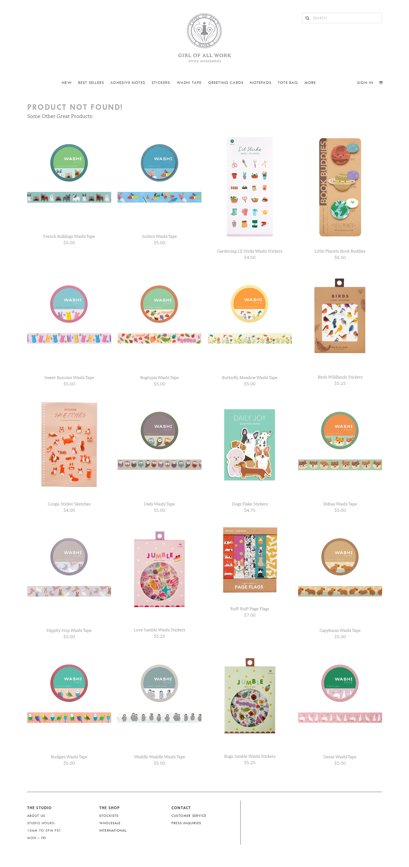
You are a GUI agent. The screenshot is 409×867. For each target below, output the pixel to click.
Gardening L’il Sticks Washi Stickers (249, 251)
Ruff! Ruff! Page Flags (249, 608)
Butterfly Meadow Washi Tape (250, 377)
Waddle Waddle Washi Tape (159, 756)
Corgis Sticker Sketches (69, 503)
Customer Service (188, 816)
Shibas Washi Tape (340, 503)
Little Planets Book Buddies (339, 251)
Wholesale (110, 823)
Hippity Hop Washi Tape (69, 630)
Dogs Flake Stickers (250, 503)
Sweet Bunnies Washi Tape (69, 377)
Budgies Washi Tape (69, 756)
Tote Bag (288, 82)
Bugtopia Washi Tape (159, 377)
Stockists (109, 816)
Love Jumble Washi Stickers (159, 629)
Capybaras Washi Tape (340, 630)
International (113, 830)
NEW (67, 82)
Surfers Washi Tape (159, 236)
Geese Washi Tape (339, 756)
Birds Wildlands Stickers (340, 377)
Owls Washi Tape (159, 503)
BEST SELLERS (91, 82)
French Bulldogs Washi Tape (69, 236)
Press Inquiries (186, 823)
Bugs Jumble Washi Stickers (249, 756)
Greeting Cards (226, 82)
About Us (36, 816)
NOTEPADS (260, 82)
